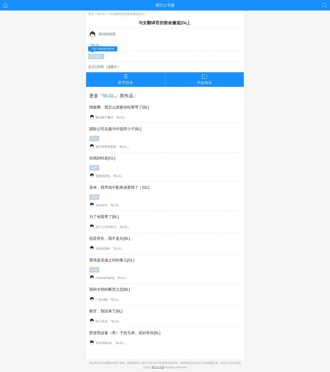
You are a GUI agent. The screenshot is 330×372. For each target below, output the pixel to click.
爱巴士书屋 (165, 5)
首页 (91, 14)
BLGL (101, 14)
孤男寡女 (96, 56)
